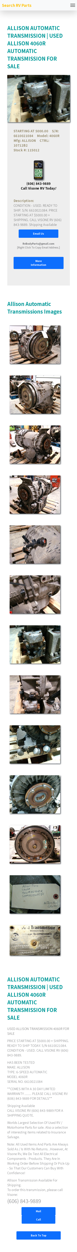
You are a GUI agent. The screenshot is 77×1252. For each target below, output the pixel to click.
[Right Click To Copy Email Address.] (38, 245)
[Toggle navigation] (72, 5)
